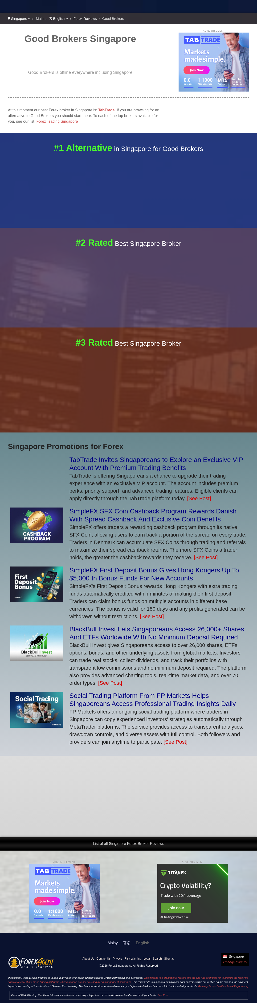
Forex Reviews (85, 19)
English (58, 19)
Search (157, 958)
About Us (88, 958)
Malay (113, 943)
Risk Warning (132, 958)
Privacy (117, 958)
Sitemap (169, 958)
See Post (163, 995)
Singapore (19, 19)
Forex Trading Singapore (57, 121)
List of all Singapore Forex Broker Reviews (128, 844)
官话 (127, 943)
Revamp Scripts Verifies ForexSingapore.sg (223, 986)
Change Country (235, 962)
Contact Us (103, 958)
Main (40, 19)
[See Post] (199, 498)
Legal (146, 958)
